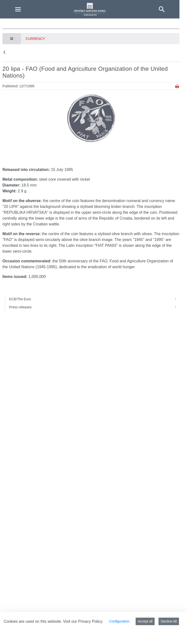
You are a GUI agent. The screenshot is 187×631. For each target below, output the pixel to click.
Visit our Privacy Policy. (83, 621)
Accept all (145, 621)
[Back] (4, 52)
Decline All (169, 621)
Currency (35, 39)
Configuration (119, 621)
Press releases (94, 307)
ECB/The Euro (94, 299)
